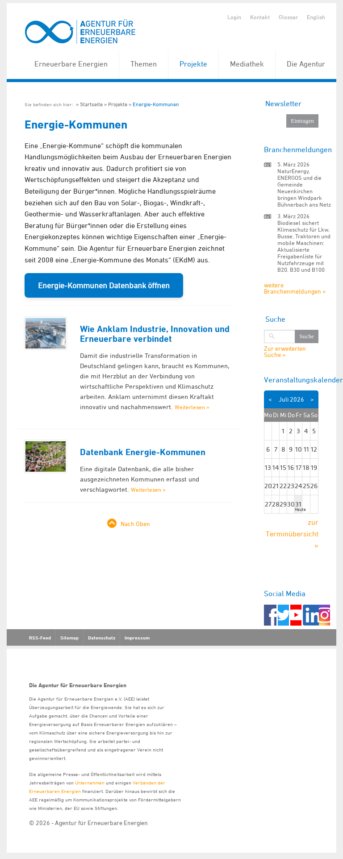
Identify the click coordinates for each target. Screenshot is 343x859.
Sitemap (69, 638)
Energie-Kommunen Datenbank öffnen (104, 285)
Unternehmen (90, 782)
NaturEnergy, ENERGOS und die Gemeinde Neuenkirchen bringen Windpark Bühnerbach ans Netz (304, 187)
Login (234, 17)
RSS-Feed (40, 638)
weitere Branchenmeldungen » (295, 288)
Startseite (91, 104)
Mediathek (247, 63)
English (316, 17)
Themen (143, 63)
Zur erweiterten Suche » (285, 351)
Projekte (193, 63)
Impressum (137, 638)
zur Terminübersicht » (292, 533)
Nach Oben (135, 523)
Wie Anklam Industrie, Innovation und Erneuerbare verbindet (155, 334)
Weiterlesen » (192, 407)
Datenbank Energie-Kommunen (142, 452)
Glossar (288, 17)
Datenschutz (101, 638)
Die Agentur (306, 63)
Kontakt (260, 17)
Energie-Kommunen (156, 104)
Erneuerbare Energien (71, 63)
